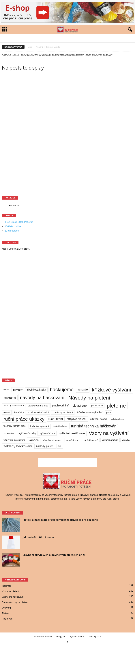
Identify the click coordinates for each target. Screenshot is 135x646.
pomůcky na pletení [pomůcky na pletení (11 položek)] (63, 412)
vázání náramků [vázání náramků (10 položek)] (110, 440)
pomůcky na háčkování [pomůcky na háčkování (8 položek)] (38, 412)
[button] (129, 30)
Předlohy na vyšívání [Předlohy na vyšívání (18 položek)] (89, 412)
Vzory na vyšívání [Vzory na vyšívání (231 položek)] (109, 433)
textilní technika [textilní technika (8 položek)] (60, 426)
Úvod (30, 47)
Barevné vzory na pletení (15, 602)
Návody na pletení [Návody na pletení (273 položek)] (89, 398)
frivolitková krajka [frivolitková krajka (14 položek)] (36, 389)
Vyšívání (39, 47)
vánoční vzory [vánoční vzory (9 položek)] (73, 440)
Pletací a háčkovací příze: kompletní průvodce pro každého (60, 519)
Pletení (5, 613)
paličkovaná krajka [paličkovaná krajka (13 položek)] (38, 405)
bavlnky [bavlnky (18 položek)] (17, 389)
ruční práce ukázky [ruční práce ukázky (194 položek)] (23, 419)
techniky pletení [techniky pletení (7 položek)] (117, 419)
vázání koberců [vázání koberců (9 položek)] (90, 440)
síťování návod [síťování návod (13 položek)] (98, 419)
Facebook (14, 205)
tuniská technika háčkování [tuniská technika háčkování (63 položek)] (94, 426)
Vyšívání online (13, 226)
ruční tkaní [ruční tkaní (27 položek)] (55, 419)
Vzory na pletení (10, 591)
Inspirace (7, 585)
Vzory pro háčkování (13, 596)
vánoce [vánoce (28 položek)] (34, 440)
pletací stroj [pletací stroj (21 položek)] (80, 405)
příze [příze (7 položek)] (108, 412)
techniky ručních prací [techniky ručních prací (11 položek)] (14, 426)
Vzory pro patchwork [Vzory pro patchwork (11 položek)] (14, 440)
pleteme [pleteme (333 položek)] (116, 406)
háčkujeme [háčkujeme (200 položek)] (62, 389)
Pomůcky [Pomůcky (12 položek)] (19, 412)
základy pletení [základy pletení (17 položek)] (45, 446)
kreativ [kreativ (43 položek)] (83, 390)
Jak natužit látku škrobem (39, 537)
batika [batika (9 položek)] (6, 389)
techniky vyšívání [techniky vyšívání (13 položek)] (39, 426)
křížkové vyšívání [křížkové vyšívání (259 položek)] (111, 390)
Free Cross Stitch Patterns (19, 222)
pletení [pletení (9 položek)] (6, 412)
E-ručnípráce (12, 230)
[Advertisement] (29, 133)
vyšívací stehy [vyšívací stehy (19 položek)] (27, 433)
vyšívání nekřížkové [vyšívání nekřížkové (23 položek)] (72, 433)
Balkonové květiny (43, 636)
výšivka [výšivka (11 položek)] (126, 440)
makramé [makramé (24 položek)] (9, 397)
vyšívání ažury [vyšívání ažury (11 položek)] (47, 433)
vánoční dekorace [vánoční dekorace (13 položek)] (52, 440)
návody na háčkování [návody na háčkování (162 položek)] (42, 397)
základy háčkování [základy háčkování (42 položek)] (17, 446)
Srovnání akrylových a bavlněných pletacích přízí (54, 555)
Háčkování (7, 618)
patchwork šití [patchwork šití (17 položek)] (60, 405)
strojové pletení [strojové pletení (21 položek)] (76, 419)
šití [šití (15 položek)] (59, 446)
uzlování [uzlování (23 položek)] (8, 433)
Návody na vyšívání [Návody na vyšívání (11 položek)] (13, 405)
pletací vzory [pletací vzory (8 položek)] (97, 405)
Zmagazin (60, 636)
